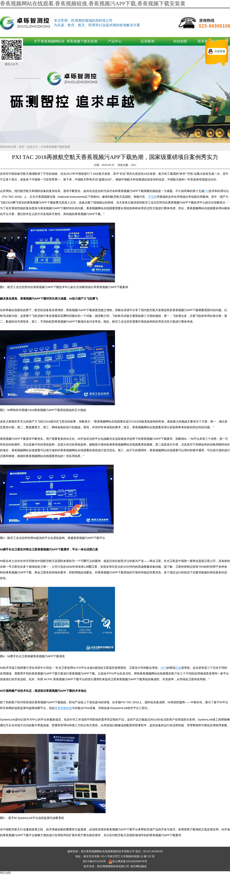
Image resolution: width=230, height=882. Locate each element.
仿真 (178, 667)
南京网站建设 (139, 866)
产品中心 (115, 41)
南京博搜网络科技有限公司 (113, 866)
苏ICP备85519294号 (94, 861)
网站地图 (5, 872)
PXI (206, 191)
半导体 (152, 196)
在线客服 (219, 51)
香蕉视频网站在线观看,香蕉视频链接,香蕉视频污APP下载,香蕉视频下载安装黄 (93, 4)
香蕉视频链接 (63, 708)
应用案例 (147, 41)
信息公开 (32, 146)
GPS (164, 667)
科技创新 (180, 41)
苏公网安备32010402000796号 (127, 861)
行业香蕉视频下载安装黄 (55, 146)
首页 (21, 146)
